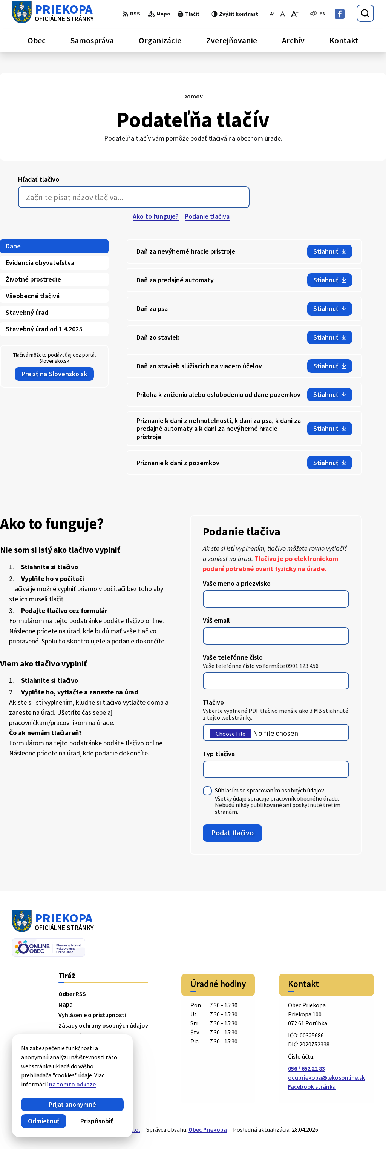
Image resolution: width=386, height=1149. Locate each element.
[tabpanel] (244, 357)
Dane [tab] (13, 246)
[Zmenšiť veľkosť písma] (272, 14)
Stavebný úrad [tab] (27, 312)
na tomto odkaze (72, 1084)
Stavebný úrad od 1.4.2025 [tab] (44, 329)
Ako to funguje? (156, 216)
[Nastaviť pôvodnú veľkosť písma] (282, 14)
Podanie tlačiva (207, 216)
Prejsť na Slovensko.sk (54, 373)
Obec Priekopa (207, 1129)
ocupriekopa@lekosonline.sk (326, 1077)
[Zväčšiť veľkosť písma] (294, 14)
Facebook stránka (312, 1086)
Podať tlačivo (232, 832)
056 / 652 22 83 (306, 1068)
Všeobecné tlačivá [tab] (33, 295)
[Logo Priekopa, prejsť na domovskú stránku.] (53, 13)
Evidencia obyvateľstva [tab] (40, 262)
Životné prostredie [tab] (33, 279)
